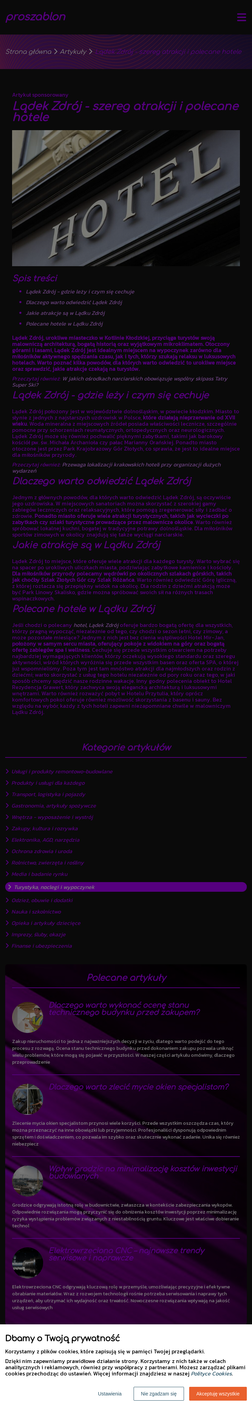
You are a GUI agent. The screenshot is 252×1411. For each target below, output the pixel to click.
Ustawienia (110, 1393)
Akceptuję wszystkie (218, 1393)
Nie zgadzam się (159, 1393)
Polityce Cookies (211, 1373)
